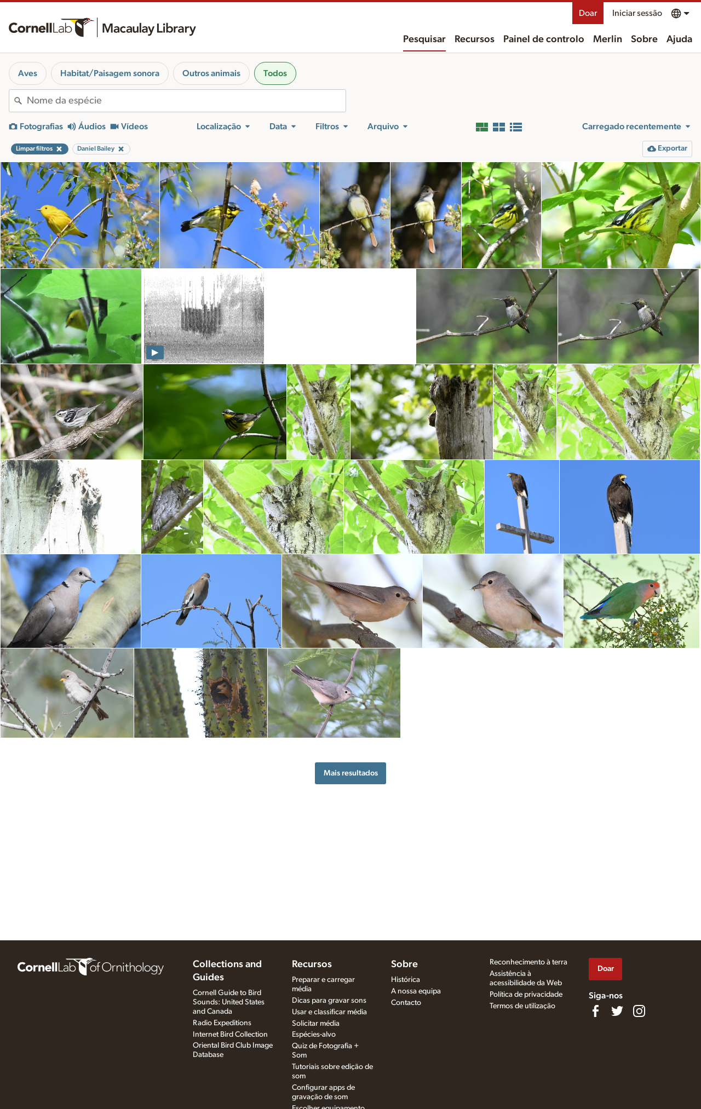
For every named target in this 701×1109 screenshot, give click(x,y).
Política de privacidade (526, 994)
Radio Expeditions (222, 1023)
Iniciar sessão (637, 13)
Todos (275, 73)
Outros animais (211, 73)
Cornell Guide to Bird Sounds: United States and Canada (229, 1002)
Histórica (405, 980)
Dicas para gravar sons (329, 1000)
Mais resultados (351, 773)
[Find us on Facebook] (595, 1011)
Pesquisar (424, 39)
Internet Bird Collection (230, 1034)
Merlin (607, 39)
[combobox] (186, 101)
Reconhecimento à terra (528, 962)
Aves (27, 73)
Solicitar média (316, 1023)
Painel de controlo (543, 39)
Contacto (406, 1003)
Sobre (644, 39)
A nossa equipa (416, 991)
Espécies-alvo (314, 1034)
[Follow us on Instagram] (639, 1011)
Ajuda (679, 39)
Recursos (475, 39)
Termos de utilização (522, 1006)
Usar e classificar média (329, 1012)
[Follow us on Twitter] (617, 1011)
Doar (588, 13)
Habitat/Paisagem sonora (109, 73)
